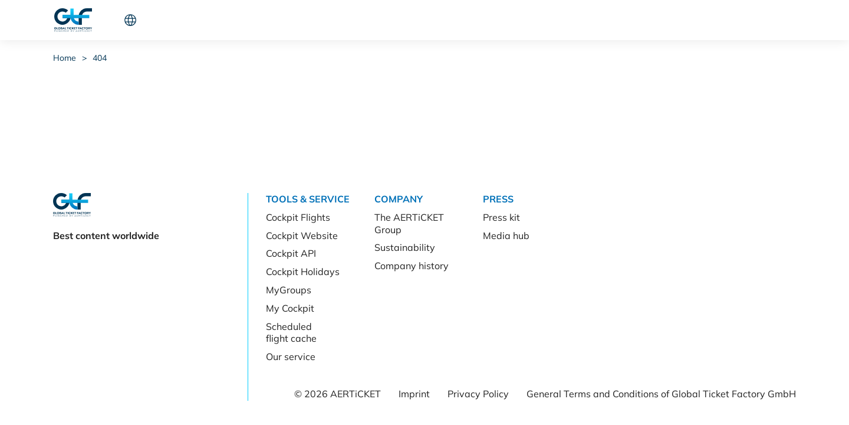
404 (100, 58)
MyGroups (288, 290)
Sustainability (404, 247)
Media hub (506, 235)
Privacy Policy (478, 394)
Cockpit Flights (298, 217)
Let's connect (707, 20)
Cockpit (625, 20)
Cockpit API (291, 253)
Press (282, 20)
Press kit (501, 217)
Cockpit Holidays (303, 271)
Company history (411, 266)
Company (231, 20)
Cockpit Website (302, 235)
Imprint (414, 394)
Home (64, 58)
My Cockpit (290, 308)
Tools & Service (159, 20)
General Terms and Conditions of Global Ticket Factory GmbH (661, 394)
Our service (290, 356)
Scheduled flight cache (291, 333)
